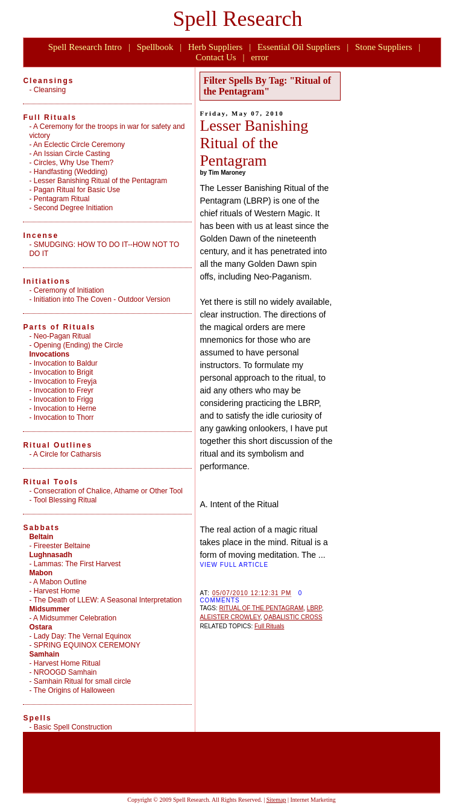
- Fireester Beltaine (59, 546)
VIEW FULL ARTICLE (234, 564)
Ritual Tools (50, 482)
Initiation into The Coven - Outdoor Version (102, 299)
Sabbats (41, 527)
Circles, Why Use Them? (73, 162)
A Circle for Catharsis (67, 454)
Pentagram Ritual (62, 199)
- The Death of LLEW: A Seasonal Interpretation (105, 600)
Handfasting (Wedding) (71, 171)
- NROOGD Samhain (62, 672)
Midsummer (49, 609)
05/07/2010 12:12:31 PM (252, 593)
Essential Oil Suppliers (299, 47)
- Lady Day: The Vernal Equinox (80, 636)
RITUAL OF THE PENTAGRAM (261, 608)
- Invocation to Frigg (61, 399)
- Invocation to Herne (62, 408)
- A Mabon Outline (57, 582)
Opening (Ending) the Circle (78, 345)
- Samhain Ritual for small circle (80, 681)
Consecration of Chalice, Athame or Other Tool (108, 491)
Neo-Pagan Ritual (62, 336)
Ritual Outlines (57, 445)
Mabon (40, 573)
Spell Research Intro (85, 47)
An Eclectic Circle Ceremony (79, 144)
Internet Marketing (312, 799)
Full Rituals (269, 626)
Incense (40, 235)
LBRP (314, 608)
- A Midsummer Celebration (72, 618)
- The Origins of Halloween (72, 690)
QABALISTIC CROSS (292, 617)
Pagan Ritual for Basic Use (77, 190)
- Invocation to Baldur (63, 363)
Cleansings (48, 81)
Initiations (47, 281)
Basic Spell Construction (73, 727)
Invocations (49, 354)
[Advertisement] (389, 251)
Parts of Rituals (59, 327)
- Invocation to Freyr (61, 390)
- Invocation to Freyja (62, 381)
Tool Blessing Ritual (65, 500)
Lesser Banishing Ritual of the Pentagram (254, 143)
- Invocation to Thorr (61, 417)
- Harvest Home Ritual (64, 663)
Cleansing (50, 90)
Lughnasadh (50, 555)
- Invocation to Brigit (61, 372)
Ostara (40, 627)
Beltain (41, 537)
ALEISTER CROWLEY (230, 617)
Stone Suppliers (383, 47)
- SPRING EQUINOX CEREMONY (84, 645)
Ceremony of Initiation (69, 290)
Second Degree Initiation (73, 208)
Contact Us (216, 57)
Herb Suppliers (215, 47)
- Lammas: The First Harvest (75, 564)
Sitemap (276, 799)
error (259, 57)
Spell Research (238, 19)
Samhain (44, 654)
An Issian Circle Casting (71, 153)
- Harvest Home (54, 591)
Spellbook (155, 47)
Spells (37, 718)
